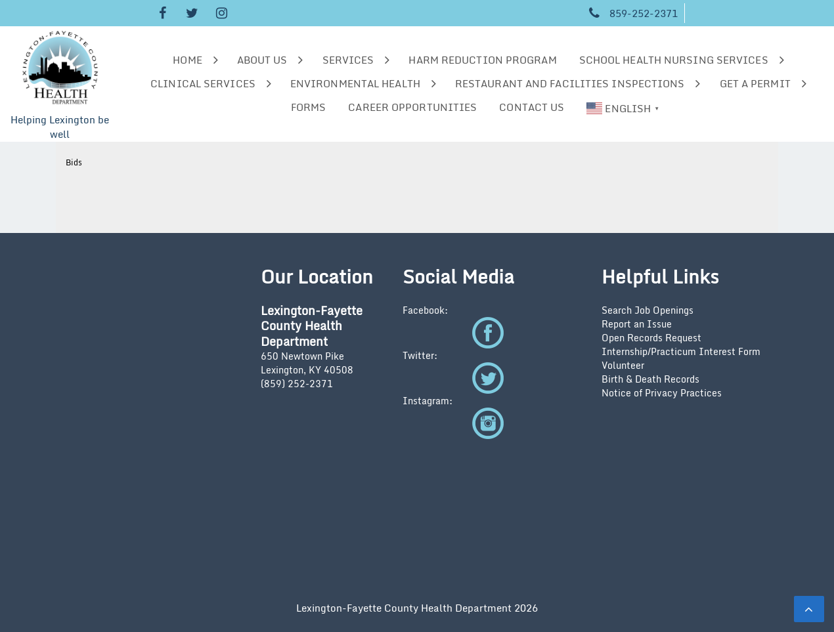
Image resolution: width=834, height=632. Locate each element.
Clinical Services (202, 83)
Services (348, 60)
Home (187, 60)
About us (262, 60)
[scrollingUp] (809, 609)
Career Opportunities (412, 107)
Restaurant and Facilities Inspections (570, 83)
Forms (308, 107)
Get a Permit (755, 83)
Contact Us (531, 107)
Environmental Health (355, 83)
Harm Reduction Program (482, 60)
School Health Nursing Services (673, 60)
